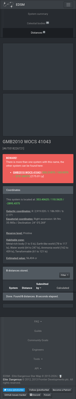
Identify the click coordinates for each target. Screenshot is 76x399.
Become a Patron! (62, 390)
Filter (64, 275)
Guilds (38, 331)
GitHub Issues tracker (15, 395)
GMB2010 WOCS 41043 (27, 172)
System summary (38, 13)
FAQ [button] (37, 321)
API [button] (37, 368)
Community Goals (38, 340)
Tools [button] (36, 359)
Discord (35, 395)
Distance (27, 288)
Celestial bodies (38, 23)
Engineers (38, 349)
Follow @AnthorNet (39, 390)
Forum (47, 395)
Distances (38, 32)
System (13, 288)
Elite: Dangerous (12, 379)
